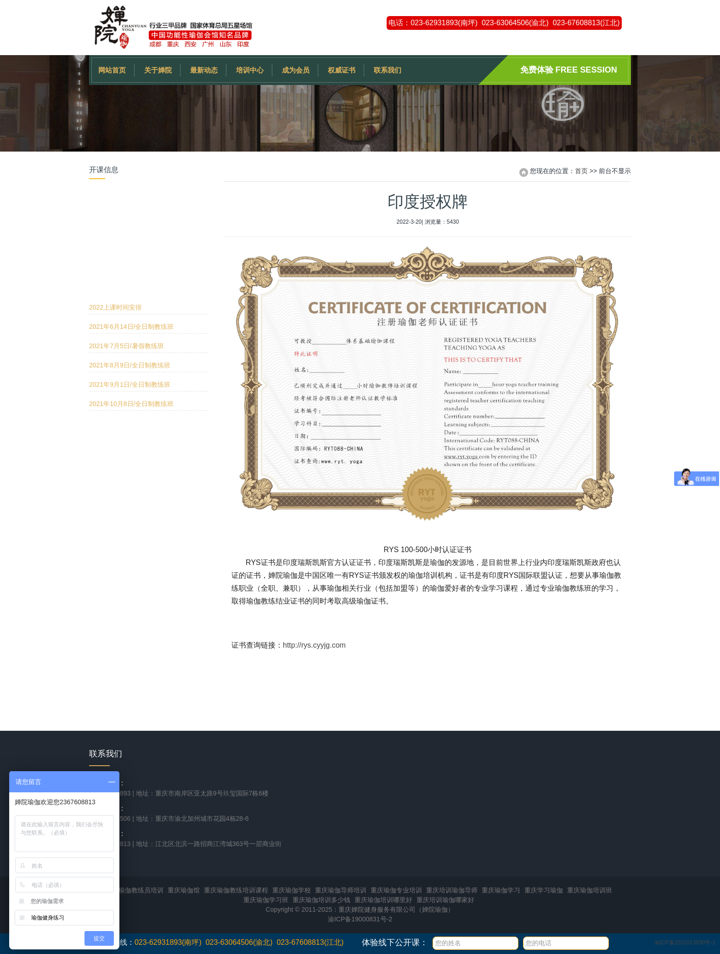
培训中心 (250, 70)
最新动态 (204, 70)
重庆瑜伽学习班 (265, 899)
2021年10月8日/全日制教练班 (131, 295)
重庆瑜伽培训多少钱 (321, 899)
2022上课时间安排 (115, 199)
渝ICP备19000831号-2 (360, 919)
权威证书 (341, 70)
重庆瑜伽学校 (291, 890)
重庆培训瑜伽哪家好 (445, 899)
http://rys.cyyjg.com (314, 645)
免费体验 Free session (568, 69)
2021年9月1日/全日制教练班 (129, 276)
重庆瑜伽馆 (184, 890)
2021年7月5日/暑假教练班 (126, 238)
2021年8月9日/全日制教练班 (129, 257)
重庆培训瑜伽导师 (452, 890)
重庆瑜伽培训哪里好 (383, 899)
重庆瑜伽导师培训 (340, 890)
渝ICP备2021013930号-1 (684, 942)
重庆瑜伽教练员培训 (134, 890)
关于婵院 (158, 70)
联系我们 (387, 70)
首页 (581, 171)
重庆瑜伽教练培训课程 (236, 890)
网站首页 (112, 70)
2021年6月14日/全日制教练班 (131, 218)
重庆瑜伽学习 (501, 890)
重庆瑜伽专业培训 (396, 890)
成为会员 (295, 70)
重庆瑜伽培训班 (589, 890)
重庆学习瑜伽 (543, 890)
